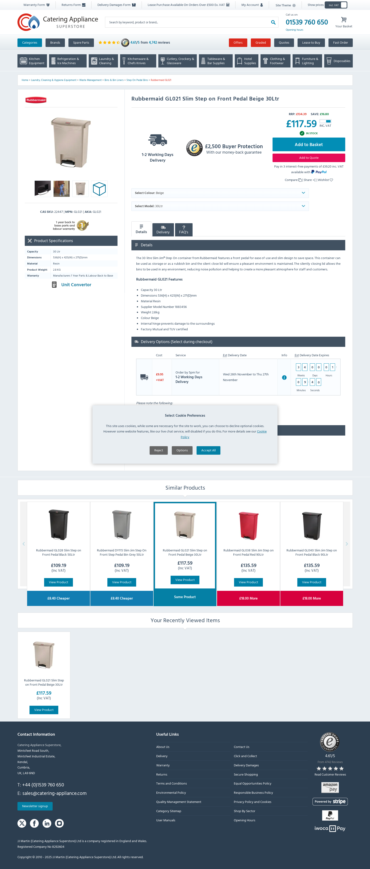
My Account (252, 4)
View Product (58, 581)
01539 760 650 (307, 22)
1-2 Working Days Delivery (157, 146)
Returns (161, 774)
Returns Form (73, 4)
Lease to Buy (311, 42)
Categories (29, 42)
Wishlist (325, 179)
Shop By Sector (244, 810)
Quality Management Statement (178, 801)
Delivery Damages (246, 765)
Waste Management (90, 80)
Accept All (208, 483)
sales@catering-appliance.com (54, 793)
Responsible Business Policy (253, 792)
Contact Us (241, 746)
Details (141, 229)
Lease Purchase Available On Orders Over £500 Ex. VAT (188, 4)
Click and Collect (245, 755)
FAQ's (183, 230)
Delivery (163, 230)
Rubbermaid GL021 (161, 80)
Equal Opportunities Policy (252, 783)
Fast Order (340, 42)
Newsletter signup (35, 805)
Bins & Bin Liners (114, 80)
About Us (162, 746)
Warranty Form (36, 4)
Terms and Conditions (171, 783)
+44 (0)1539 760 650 (43, 784)
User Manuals (165, 819)
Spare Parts (81, 42)
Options (182, 483)
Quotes (284, 42)
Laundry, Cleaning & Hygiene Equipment (53, 80)
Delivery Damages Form (116, 4)
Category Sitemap (168, 810)
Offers (238, 42)
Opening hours (294, 30)
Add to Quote (309, 157)
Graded (261, 42)
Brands (55, 42)
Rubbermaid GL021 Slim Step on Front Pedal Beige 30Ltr (44, 682)
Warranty (163, 765)
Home (25, 80)
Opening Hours (244, 819)
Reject (158, 483)
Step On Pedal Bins (137, 80)
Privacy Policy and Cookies (252, 801)
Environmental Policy (171, 792)
